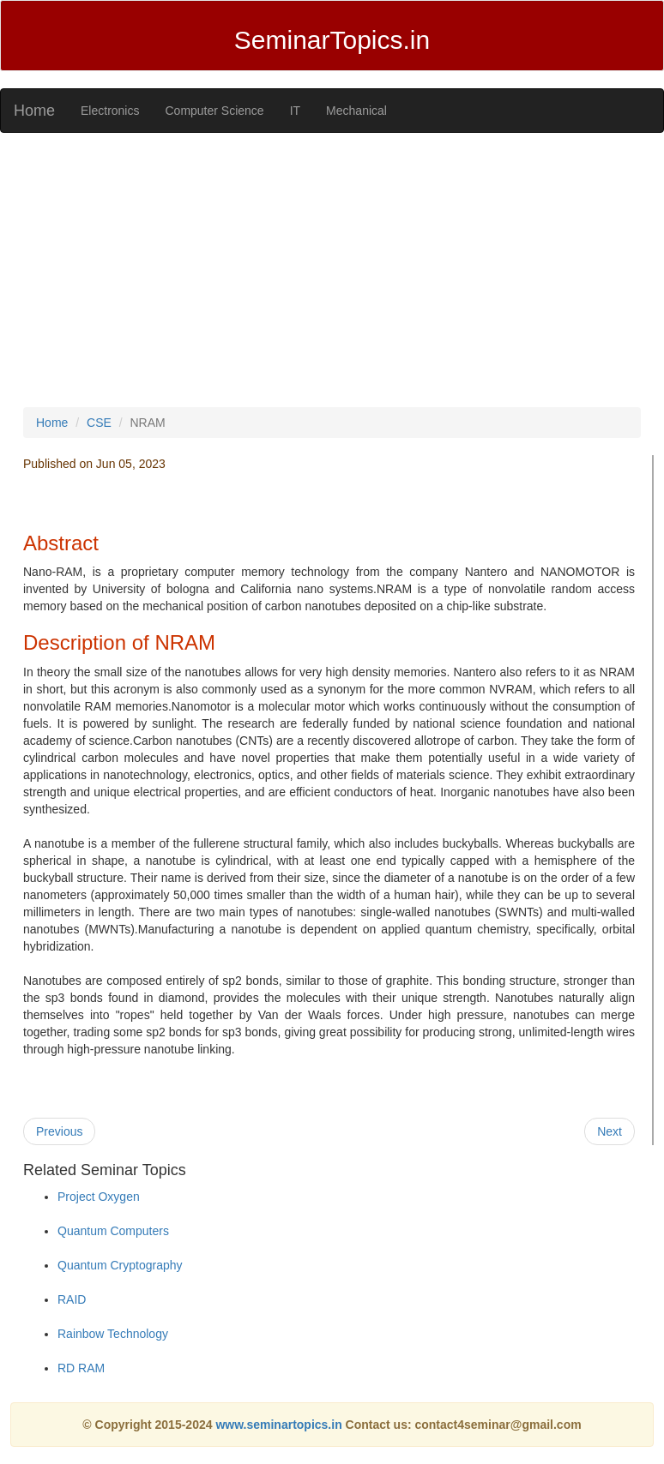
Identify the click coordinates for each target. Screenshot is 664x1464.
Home (34, 110)
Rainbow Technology (112, 1334)
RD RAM (81, 1368)
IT (295, 110)
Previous (59, 1131)
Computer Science (214, 110)
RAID (71, 1299)
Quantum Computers (113, 1231)
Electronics (110, 110)
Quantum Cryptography (120, 1265)
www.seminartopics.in (280, 1424)
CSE (99, 422)
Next (609, 1131)
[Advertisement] (332, 270)
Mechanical (356, 110)
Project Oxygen (98, 1196)
